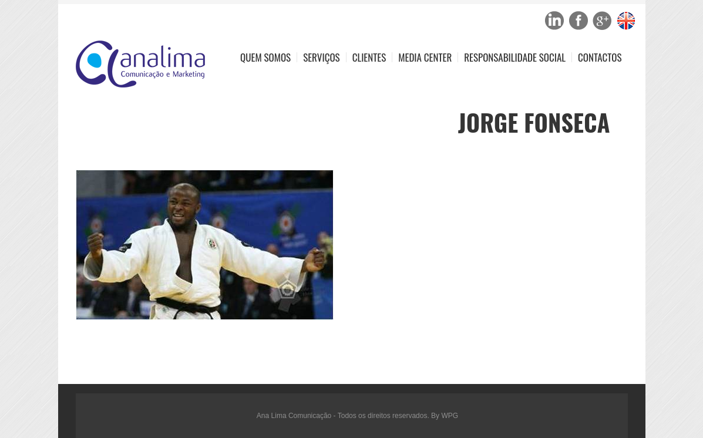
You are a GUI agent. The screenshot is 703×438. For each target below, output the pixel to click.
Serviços (321, 57)
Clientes (369, 57)
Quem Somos (265, 57)
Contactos (599, 57)
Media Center (425, 57)
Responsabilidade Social (515, 57)
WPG (449, 416)
